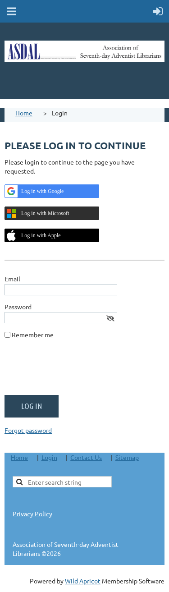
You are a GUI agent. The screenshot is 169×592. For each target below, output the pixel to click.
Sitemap (127, 457)
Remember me (33, 334)
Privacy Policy (32, 513)
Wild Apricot (82, 581)
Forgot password (28, 430)
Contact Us (86, 457)
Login (49, 457)
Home (23, 113)
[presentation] (73, 370)
